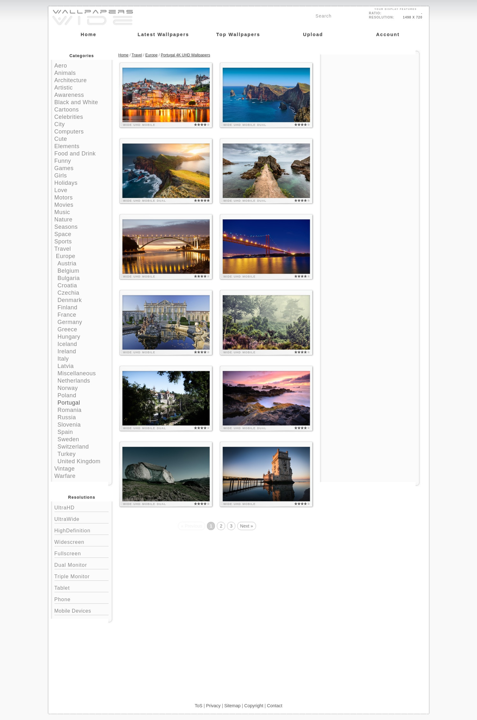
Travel (62, 249)
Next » (246, 526)
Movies (64, 205)
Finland (68, 307)
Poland (67, 395)
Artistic (63, 87)
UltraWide (81, 518)
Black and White (76, 102)
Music (62, 212)
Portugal (69, 403)
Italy (63, 359)
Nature (63, 219)
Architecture (70, 80)
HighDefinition (81, 530)
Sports (63, 241)
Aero (60, 65)
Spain (65, 432)
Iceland (67, 344)
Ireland (67, 351)
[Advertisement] (370, 94)
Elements (67, 146)
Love (61, 190)
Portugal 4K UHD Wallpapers (185, 55)
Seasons (66, 227)
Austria (67, 263)
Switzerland (73, 446)
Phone (81, 598)
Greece (67, 329)
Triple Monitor (81, 575)
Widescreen (81, 541)
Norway (68, 388)
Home (123, 55)
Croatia (67, 285)
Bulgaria (69, 278)
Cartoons (66, 109)
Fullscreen (81, 553)
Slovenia (69, 424)
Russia (67, 417)
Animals (65, 73)
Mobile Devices (72, 611)
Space (63, 234)
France (67, 315)
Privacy (213, 705)
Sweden (68, 439)
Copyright (253, 705)
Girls (60, 175)
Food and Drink (75, 153)
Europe (65, 256)
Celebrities (68, 117)
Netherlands (74, 381)
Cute (60, 139)
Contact (274, 705)
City (59, 124)
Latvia (66, 366)
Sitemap (232, 705)
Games (64, 168)
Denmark (70, 300)
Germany (70, 322)
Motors (63, 197)
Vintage (64, 468)
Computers (69, 131)
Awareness (69, 95)
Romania (70, 410)
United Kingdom (79, 461)
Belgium (69, 271)
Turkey (67, 454)
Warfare (65, 476)
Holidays (66, 183)
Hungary (69, 337)
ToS (198, 705)
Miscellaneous (77, 373)
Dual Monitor (81, 564)
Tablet (81, 587)
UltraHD (81, 507)
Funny (62, 161)
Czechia (69, 293)
